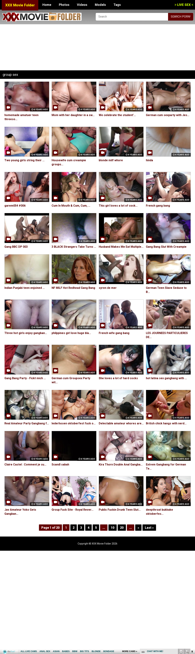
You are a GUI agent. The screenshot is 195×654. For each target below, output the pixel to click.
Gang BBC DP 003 (16, 246)
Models (100, 5)
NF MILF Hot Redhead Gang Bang (73, 288)
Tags (117, 5)
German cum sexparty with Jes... (167, 115)
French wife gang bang (114, 333)
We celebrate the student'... (117, 115)
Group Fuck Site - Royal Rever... (72, 509)
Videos (82, 5)
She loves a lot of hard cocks (118, 378)
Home (46, 5)
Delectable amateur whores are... (121, 423)
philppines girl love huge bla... (71, 333)
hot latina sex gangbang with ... (166, 378)
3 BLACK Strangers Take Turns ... (74, 246)
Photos (64, 5)
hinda (149, 160)
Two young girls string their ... (24, 160)
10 (112, 527)
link (192, 598)
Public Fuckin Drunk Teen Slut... (120, 509)
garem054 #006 (15, 205)
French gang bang (158, 205)
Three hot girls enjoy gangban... (25, 333)
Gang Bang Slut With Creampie (166, 246)
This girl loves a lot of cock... (118, 205)
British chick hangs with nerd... (166, 423)
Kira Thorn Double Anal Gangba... (121, 464)
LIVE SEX (184, 5)
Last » (149, 527)
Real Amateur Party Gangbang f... (26, 423)
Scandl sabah (60, 464)
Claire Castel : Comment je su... (25, 464)
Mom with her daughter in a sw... (73, 115)
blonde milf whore (111, 160)
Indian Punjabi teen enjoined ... (24, 288)
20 (122, 527)
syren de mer (108, 288)
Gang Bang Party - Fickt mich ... (25, 378)
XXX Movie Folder (20, 5)
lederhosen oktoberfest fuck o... (74, 423)
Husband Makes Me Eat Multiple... (121, 246)
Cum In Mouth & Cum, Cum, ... (71, 205)
